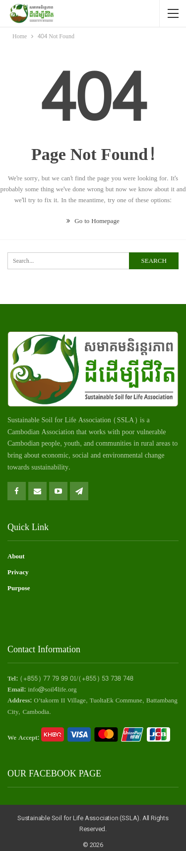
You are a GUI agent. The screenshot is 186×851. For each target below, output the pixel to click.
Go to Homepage (92, 221)
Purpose (18, 588)
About (16, 556)
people (51, 443)
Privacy (18, 572)
